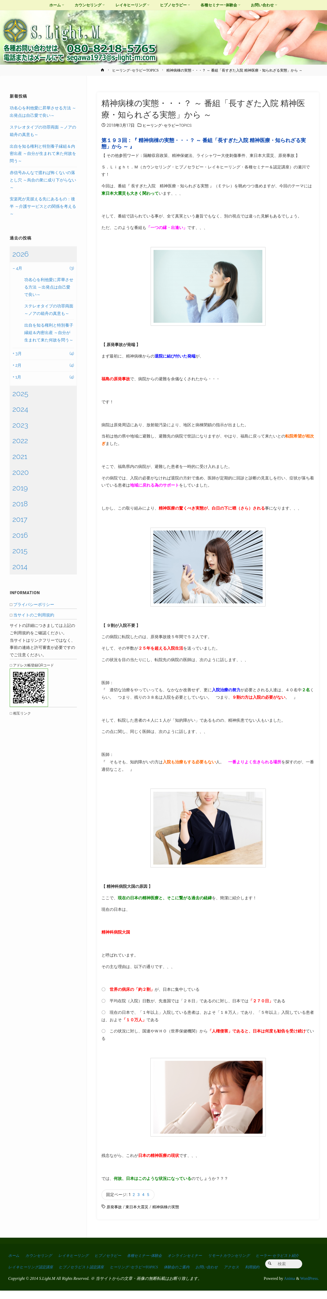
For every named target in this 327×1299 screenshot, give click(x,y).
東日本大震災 (138, 1207)
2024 (20, 409)
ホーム (14, 1256)
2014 (19, 566)
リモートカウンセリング (247, 1256)
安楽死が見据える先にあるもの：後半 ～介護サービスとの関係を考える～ (43, 206)
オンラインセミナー (200, 1256)
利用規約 (39, 1275)
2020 (20, 472)
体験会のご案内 (246, 1264)
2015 (19, 550)
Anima (289, 1287)
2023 (20, 425)
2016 (20, 535)
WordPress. (309, 1287)
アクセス (16, 1275)
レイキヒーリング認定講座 (86, 1264)
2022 (20, 440)
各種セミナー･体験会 (155, 1256)
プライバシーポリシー (33, 604)
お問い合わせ (279, 1264)
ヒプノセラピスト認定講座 (141, 1264)
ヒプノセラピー (115, 1256)
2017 (19, 519)
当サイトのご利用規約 (33, 615)
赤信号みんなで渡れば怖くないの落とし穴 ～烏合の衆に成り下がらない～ (43, 180)
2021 (19, 456)
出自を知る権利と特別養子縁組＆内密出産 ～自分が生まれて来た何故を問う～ (43, 154)
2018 (20, 503)
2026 (20, 254)
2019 (20, 488)
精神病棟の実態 (169, 1207)
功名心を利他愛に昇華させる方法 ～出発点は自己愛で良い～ (48, 287)
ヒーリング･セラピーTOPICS (135, 70)
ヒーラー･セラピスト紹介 (31, 1264)
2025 (20, 393)
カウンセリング (41, 1256)
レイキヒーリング (78, 1256)
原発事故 (115, 1207)
